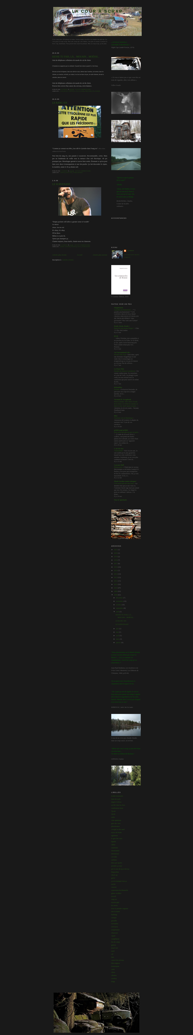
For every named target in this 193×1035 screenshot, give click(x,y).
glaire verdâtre (116, 893)
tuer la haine (115, 911)
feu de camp (115, 942)
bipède (113, 842)
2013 (116, 577)
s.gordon (130, 250)
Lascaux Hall (119, 465)
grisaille (114, 921)
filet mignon (115, 963)
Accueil (79, 255)
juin (117, 629)
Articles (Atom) (67, 260)
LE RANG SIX (59, 102)
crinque (113, 918)
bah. (112, 957)
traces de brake (116, 832)
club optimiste (116, 820)
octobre (119, 605)
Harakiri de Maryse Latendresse (125, 371)
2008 (116, 595)
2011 (116, 584)
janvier (118, 642)
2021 (116, 550)
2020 (116, 553)
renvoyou (114, 927)
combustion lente (117, 808)
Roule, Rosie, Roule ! (122, 326)
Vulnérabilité (118, 451)
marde (97, 91)
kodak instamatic (117, 796)
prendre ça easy (116, 866)
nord (112, 951)
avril (118, 636)
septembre (120, 608)
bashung (114, 914)
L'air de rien (118, 449)
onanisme (114, 848)
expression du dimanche (119, 890)
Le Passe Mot (119, 369)
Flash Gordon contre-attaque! (125, 481)
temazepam (115, 966)
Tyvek (113, 811)
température (115, 930)
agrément (114, 835)
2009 (116, 591)
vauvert (113, 887)
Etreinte (117, 389)
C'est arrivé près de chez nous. (124, 483)
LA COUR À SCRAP (97, 11)
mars (118, 639)
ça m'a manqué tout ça (119, 881)
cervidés (114, 857)
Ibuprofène (115, 872)
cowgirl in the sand (118, 829)
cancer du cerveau (67, 91)
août (118, 612)
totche (113, 884)
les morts (114, 905)
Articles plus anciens (100, 255)
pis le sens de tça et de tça (120, 869)
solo (79, 246)
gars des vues (115, 823)
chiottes (114, 975)
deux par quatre (116, 863)
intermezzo (115, 854)
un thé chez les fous (118, 805)
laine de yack (115, 799)
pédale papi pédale (121, 430)
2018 (116, 560)
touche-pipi (115, 902)
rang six (69, 172)
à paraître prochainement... (123, 310)
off (112, 954)
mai (117, 632)
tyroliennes (78, 172)
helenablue (118, 387)
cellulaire (80, 91)
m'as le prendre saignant (119, 908)
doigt (113, 981)
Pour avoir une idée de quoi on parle (126, 432)
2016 (116, 567)
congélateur (115, 939)
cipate (62, 172)
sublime (114, 860)
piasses (74, 246)
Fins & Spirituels (120, 500)
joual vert (114, 948)
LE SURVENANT (61, 184)
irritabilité (89, 91)
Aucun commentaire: (83, 89)
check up (114, 875)
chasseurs (114, 933)
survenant (86, 246)
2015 (116, 570)
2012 (116, 581)
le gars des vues (116, 838)
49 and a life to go (120, 355)
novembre (119, 601)
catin (113, 969)
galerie (113, 945)
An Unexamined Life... (122, 352)
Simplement (118, 308)
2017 (116, 563)
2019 (116, 557)
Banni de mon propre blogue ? (124, 328)
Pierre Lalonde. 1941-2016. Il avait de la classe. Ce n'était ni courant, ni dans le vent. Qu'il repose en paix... (126, 404)
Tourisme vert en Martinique (123, 418)
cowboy (114, 978)
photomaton (115, 826)
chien (113, 972)
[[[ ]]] (116, 336)
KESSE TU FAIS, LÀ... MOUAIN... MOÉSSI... (75, 56)
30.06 (113, 814)
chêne (113, 845)
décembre (119, 598)
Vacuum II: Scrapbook (122, 399)
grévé (113, 878)
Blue (115, 416)
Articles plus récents (59, 255)
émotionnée (115, 851)
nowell (113, 896)
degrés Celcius (116, 802)
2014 (116, 574)
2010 (116, 588)
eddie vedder (65, 246)
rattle (113, 817)
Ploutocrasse (118, 467)
